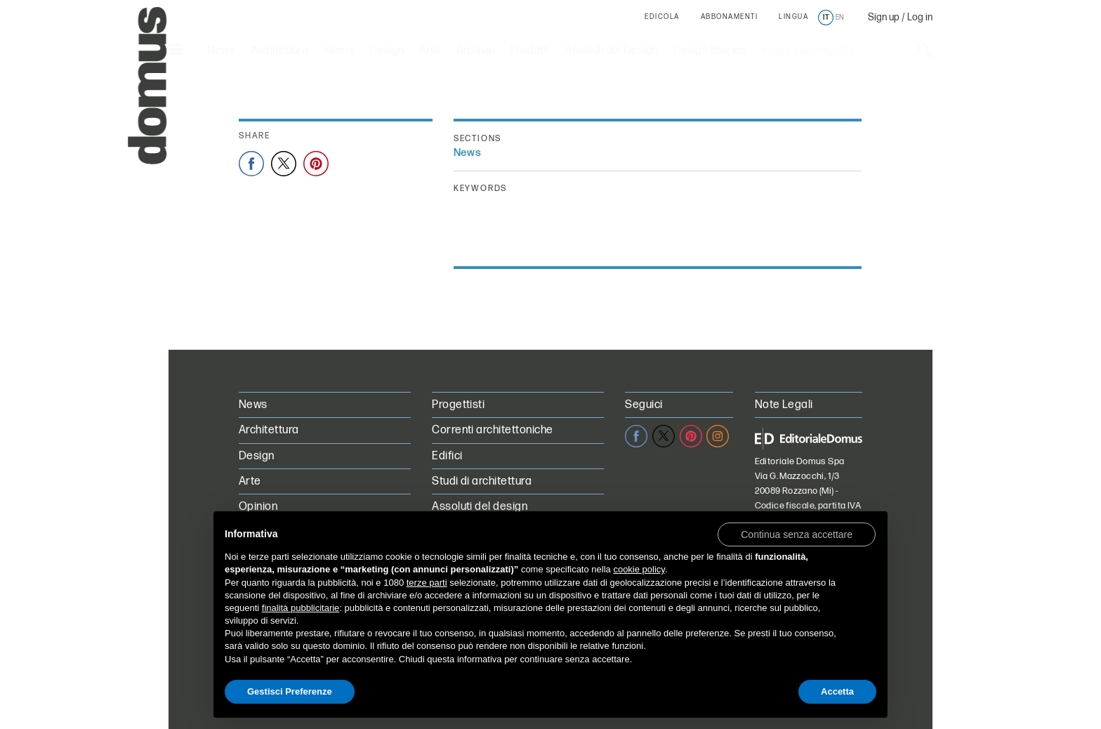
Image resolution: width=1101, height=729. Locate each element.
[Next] (749, 341)
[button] (797, 534)
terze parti (427, 582)
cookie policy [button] (638, 569)
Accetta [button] (837, 691)
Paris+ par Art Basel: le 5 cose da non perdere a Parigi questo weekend (431, 109)
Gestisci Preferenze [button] (289, 691)
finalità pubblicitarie (301, 608)
